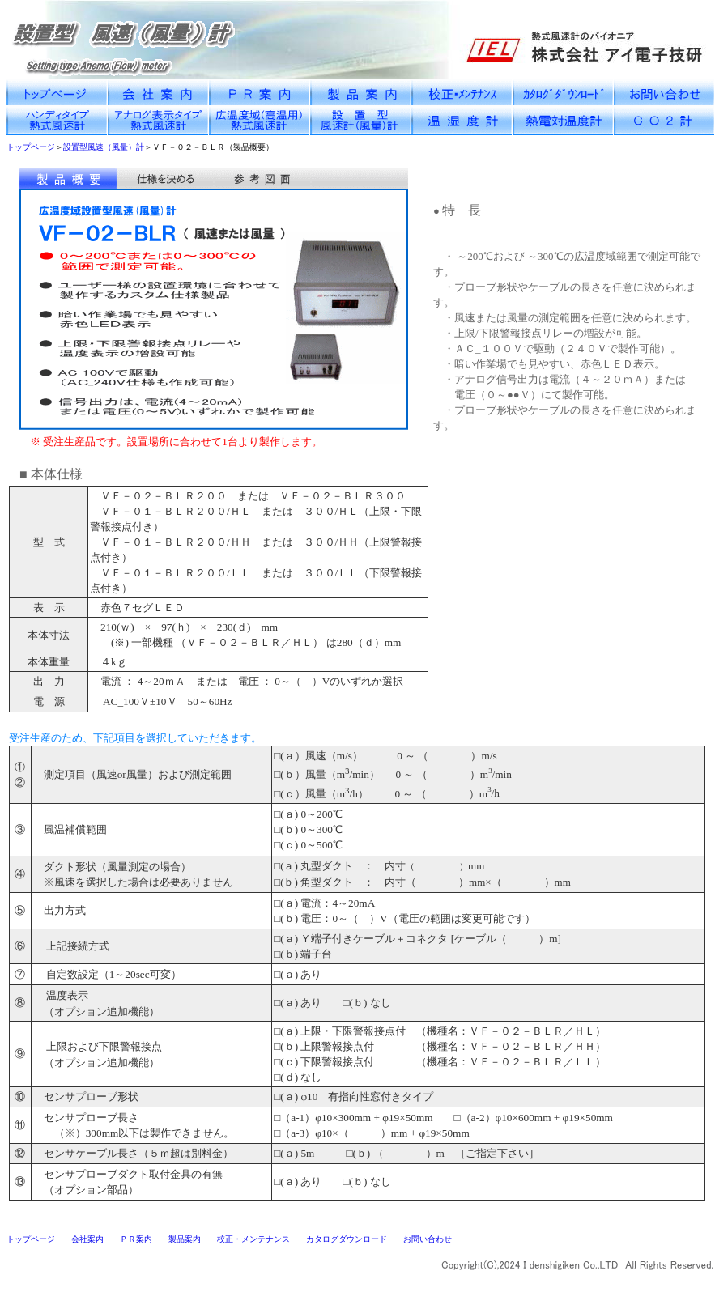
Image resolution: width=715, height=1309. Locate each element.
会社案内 (87, 1239)
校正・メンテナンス (253, 1239)
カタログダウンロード (346, 1239)
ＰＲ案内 (136, 1239)
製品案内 (184, 1239)
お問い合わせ (427, 1239)
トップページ (30, 146)
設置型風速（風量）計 (103, 146)
